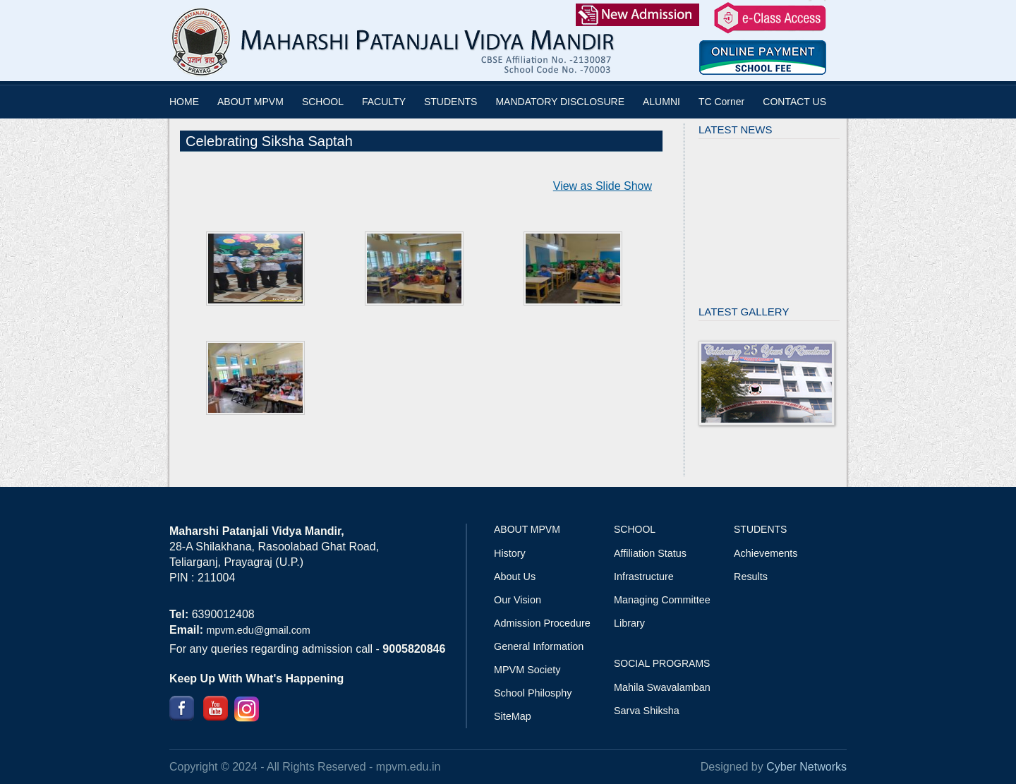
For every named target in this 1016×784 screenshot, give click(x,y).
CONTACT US (794, 101)
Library (629, 623)
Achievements (765, 553)
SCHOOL (323, 101)
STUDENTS (450, 101)
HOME (184, 101)
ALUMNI (661, 101)
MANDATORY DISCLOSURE (559, 101)
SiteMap (512, 716)
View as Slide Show (602, 186)
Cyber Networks (806, 767)
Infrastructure (644, 576)
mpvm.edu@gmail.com (258, 630)
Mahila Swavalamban (662, 687)
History (510, 553)
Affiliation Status (650, 553)
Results (751, 576)
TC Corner (721, 101)
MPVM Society (527, 669)
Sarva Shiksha (646, 710)
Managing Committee (662, 599)
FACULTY (384, 101)
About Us (515, 576)
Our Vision (517, 599)
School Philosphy (533, 693)
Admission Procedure (542, 623)
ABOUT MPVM (250, 101)
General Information (538, 646)
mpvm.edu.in (408, 767)
